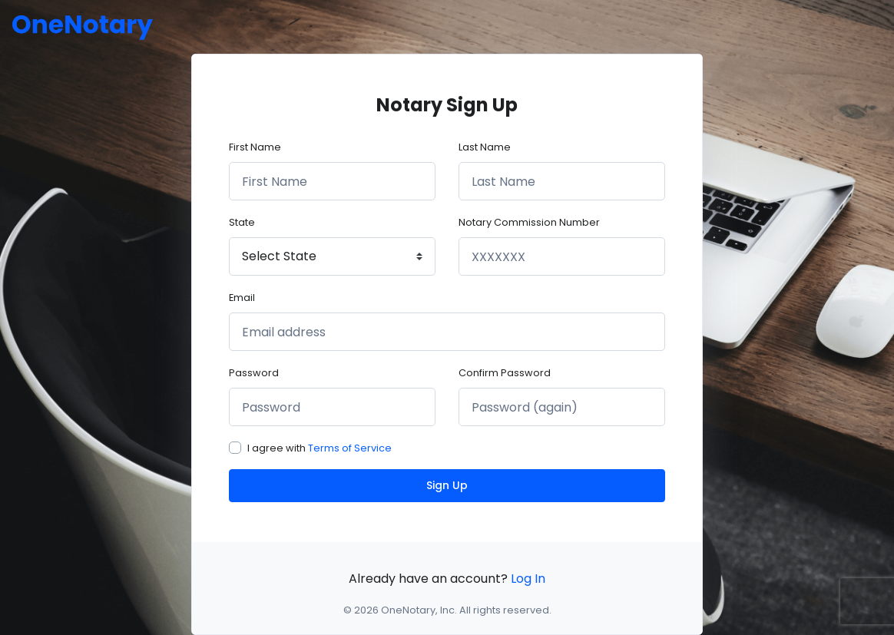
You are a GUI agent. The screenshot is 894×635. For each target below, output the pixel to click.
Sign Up (447, 485)
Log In (528, 578)
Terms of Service (350, 448)
